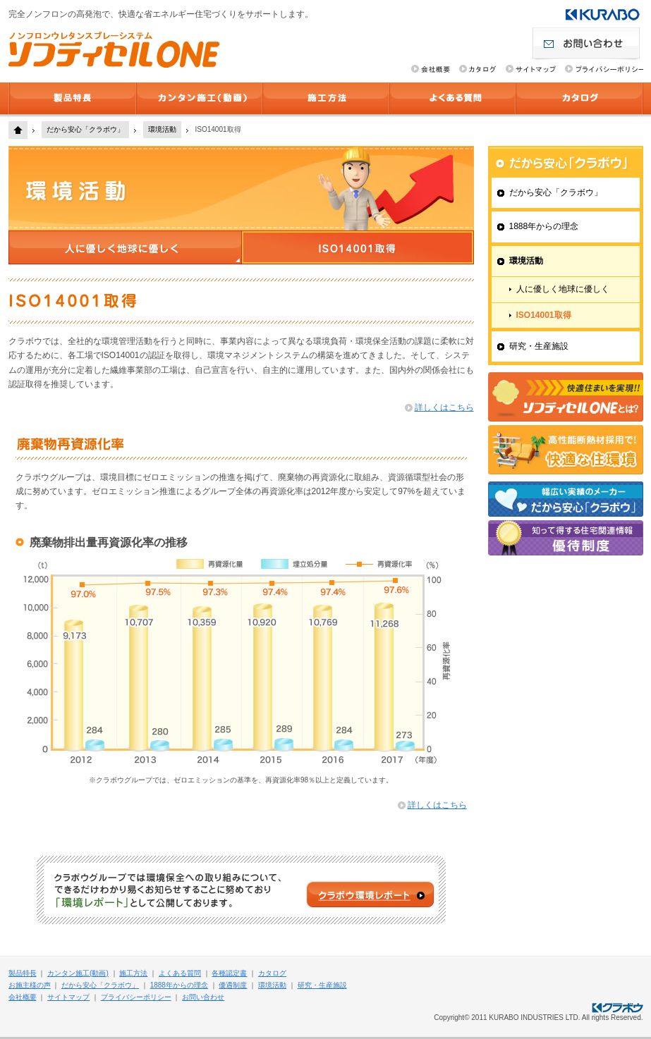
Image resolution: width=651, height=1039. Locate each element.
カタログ (579, 98)
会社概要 (22, 997)
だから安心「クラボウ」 (85, 129)
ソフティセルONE (114, 50)
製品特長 (72, 98)
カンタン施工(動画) (199, 98)
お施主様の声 (29, 985)
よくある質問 (452, 98)
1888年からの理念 (544, 226)
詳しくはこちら (444, 407)
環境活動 (162, 129)
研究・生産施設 (538, 346)
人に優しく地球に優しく (562, 289)
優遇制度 (233, 985)
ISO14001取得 (543, 315)
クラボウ (603, 14)
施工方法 (325, 98)
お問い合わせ (588, 44)
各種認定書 (229, 973)
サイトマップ (68, 997)
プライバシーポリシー (136, 997)
